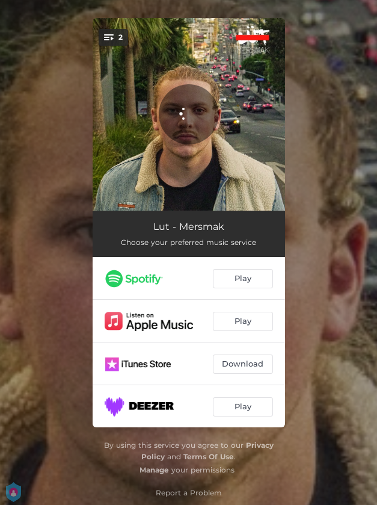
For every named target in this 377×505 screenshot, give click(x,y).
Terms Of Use (208, 456)
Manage (154, 469)
